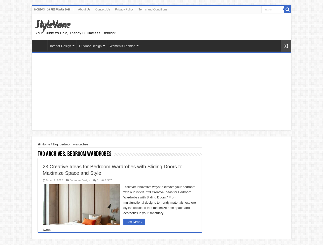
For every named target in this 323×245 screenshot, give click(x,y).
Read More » (134, 222)
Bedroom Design (80, 180)
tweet (47, 230)
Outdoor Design (90, 46)
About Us (84, 9)
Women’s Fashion (123, 46)
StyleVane (53, 25)
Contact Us (102, 9)
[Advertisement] (161, 93)
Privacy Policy (124, 9)
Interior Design (60, 46)
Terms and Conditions (153, 9)
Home (40, 45)
